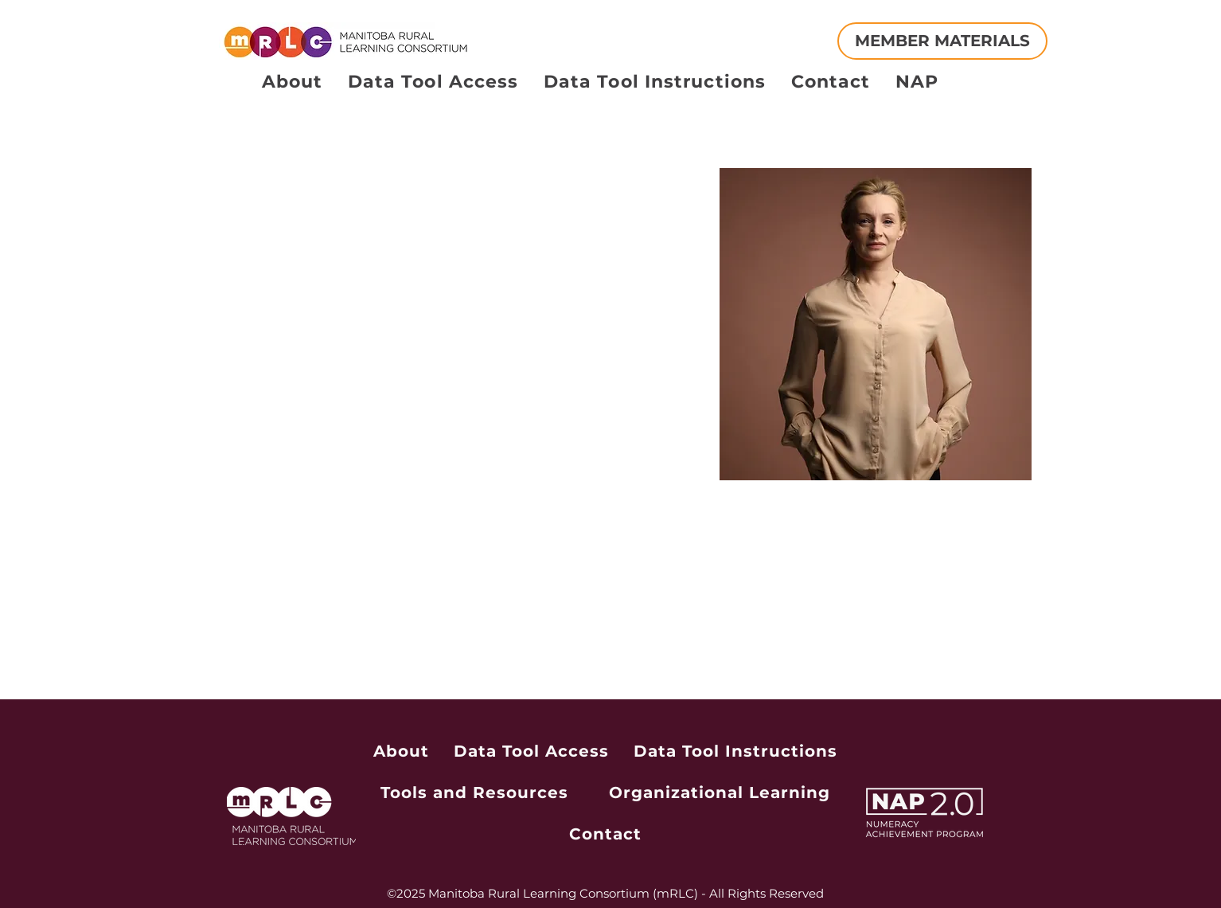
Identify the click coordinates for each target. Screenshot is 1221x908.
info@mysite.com (301, 623)
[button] (283, 139)
